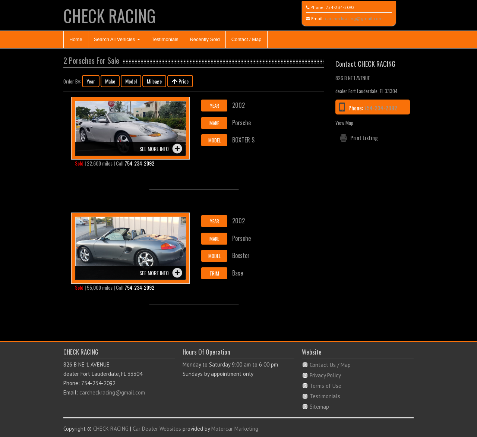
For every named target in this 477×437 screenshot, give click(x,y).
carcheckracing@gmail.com (354, 18)
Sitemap (319, 406)
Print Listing (364, 137)
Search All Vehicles (117, 39)
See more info (154, 149)
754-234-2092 (340, 7)
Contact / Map (246, 39)
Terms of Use (325, 385)
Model (131, 81)
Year (90, 81)
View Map (344, 122)
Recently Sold (204, 39)
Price (180, 81)
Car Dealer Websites (157, 428)
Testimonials (165, 39)
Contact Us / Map (330, 364)
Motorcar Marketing (234, 428)
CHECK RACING (109, 15)
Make (110, 81)
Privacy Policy (325, 375)
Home (75, 39)
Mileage (154, 81)
